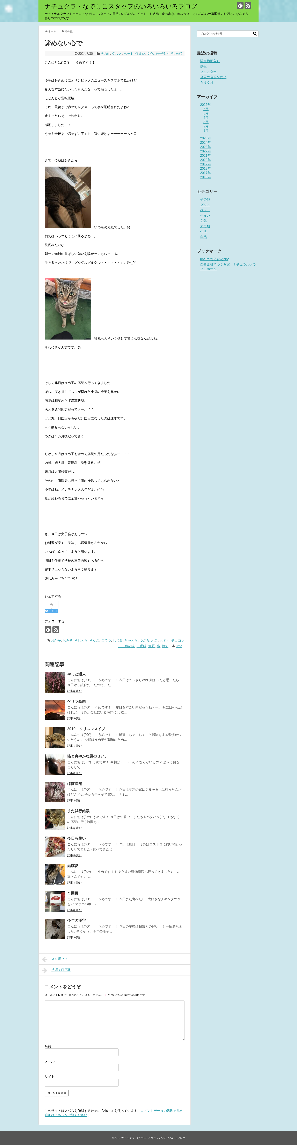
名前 (48, 1046)
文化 (150, 53)
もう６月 (206, 82)
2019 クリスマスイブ (86, 729)
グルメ (117, 53)
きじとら (81, 640)
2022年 (205, 151)
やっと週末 (76, 674)
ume (179, 646)
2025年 (205, 138)
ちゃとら (131, 640)
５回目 (72, 893)
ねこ (154, 640)
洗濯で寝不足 (56, 970)
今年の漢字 (76, 921)
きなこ (94, 640)
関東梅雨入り (210, 61)
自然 (179, 53)
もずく (164, 640)
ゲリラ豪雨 (76, 701)
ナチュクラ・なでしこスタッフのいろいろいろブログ (121, 6)
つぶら (144, 640)
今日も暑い (76, 838)
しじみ (118, 640)
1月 (206, 130)
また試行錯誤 (78, 811)
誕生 (203, 66)
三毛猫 (141, 646)
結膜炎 (72, 866)
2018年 (205, 168)
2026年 (205, 104)
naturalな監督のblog (215, 259)
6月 (206, 109)
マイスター (208, 72)
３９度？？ (55, 959)
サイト (50, 1076)
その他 (105, 53)
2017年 (205, 173)
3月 (206, 122)
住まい (140, 53)
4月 (206, 117)
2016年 (205, 177)
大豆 (151, 646)
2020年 (205, 160)
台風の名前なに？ (213, 77)
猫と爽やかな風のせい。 (87, 756)
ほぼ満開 (74, 784)
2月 (206, 126)
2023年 (205, 147)
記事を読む (74, 691)
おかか (56, 640)
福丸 (165, 646)
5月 (206, 113)
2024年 (205, 142)
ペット (128, 53)
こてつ (106, 640)
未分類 (160, 53)
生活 (170, 53)
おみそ (68, 640)
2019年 (205, 164)
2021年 (205, 155)
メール (50, 1061)
